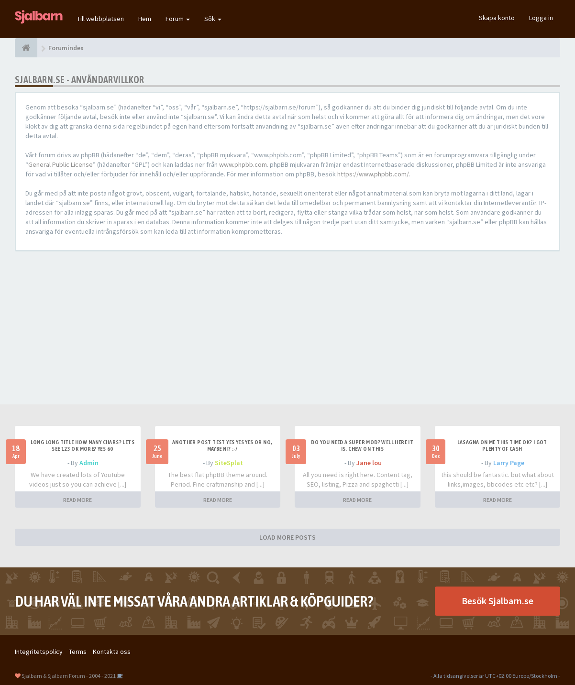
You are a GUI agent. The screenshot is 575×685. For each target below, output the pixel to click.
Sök (212, 18)
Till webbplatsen (100, 18)
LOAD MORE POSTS (287, 537)
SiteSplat (229, 462)
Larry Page (508, 462)
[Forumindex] (26, 47)
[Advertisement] (287, 328)
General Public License (60, 164)
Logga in (541, 17)
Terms (78, 651)
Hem (144, 18)
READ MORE (77, 499)
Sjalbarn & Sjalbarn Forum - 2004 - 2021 (69, 675)
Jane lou (369, 462)
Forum (178, 18)
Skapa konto (497, 17)
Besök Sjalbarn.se (497, 601)
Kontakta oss (112, 651)
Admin (89, 462)
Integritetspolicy (39, 651)
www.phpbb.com (243, 164)
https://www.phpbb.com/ (373, 174)
